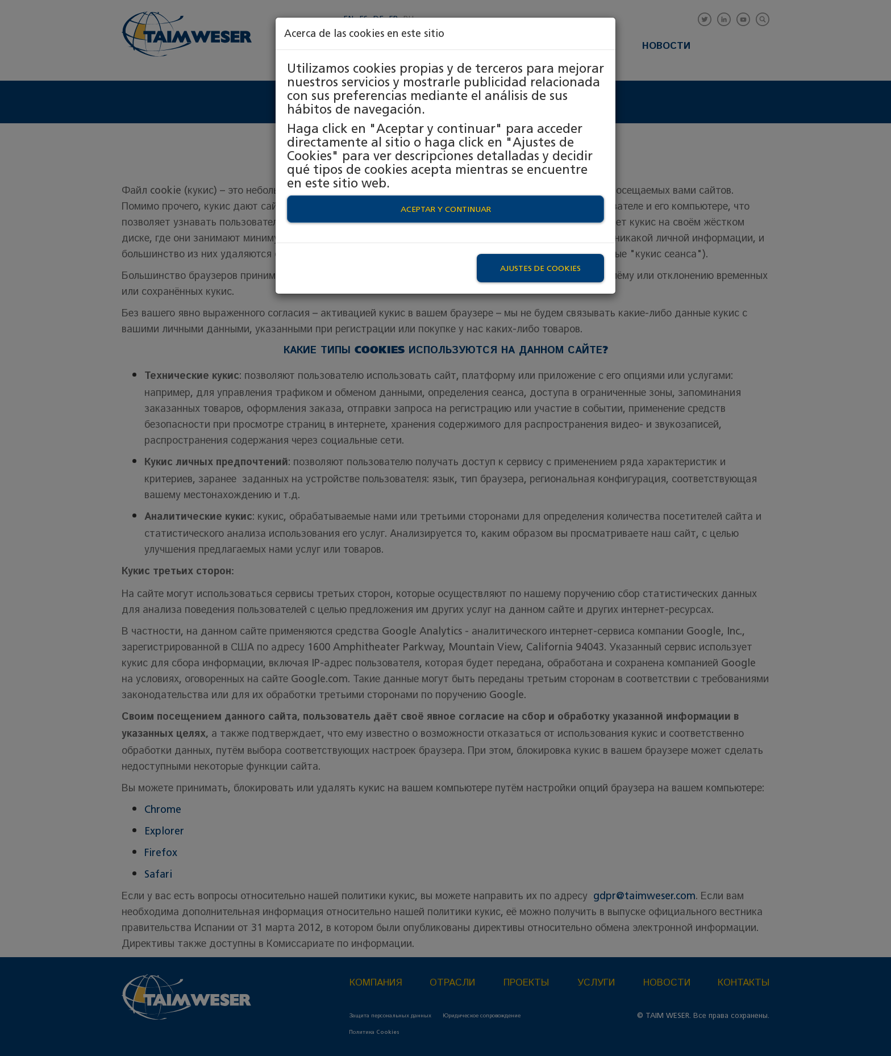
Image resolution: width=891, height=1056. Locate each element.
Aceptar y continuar (446, 209)
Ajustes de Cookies (540, 268)
